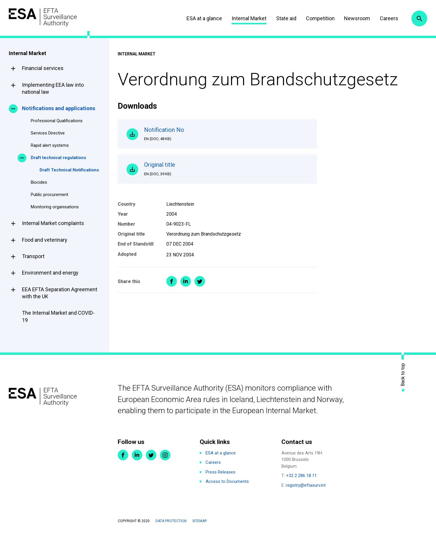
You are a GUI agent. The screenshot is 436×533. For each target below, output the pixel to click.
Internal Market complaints (53, 223)
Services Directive (48, 133)
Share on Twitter (199, 281)
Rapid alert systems (50, 145)
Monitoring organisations (55, 207)
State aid (286, 18)
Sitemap (199, 521)
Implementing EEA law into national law (53, 88)
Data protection (171, 521)
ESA (43, 17)
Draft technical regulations (58, 157)
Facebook (123, 455)
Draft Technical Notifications (69, 170)
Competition (320, 18)
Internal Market (249, 18)
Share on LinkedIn (185, 281)
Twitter (151, 455)
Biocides (39, 182)
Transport (33, 256)
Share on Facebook (171, 281)
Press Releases (220, 472)
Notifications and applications (58, 108)
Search (419, 18)
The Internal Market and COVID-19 (58, 316)
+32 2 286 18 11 (301, 475)
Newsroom (357, 18)
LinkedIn (137, 455)
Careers (389, 18)
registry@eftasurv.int (306, 485)
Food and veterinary (44, 240)
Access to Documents (227, 481)
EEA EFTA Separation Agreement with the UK (59, 292)
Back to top (403, 374)
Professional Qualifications (57, 120)
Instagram (165, 455)
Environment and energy (50, 273)
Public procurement (49, 194)
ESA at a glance (204, 18)
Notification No (226, 134)
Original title (226, 168)
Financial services (43, 68)
